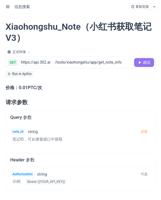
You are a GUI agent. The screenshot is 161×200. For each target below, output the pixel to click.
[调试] (144, 62)
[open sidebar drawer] (7, 6)
